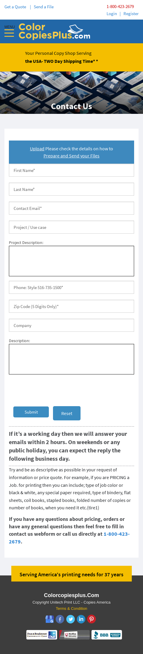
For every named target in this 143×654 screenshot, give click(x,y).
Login (112, 13)
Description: (19, 340)
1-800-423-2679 (120, 6)
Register (131, 13)
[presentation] (54, 390)
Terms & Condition (71, 608)
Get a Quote (16, 6)
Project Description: (26, 242)
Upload (37, 148)
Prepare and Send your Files (71, 156)
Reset (66, 413)
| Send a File (42, 6)
